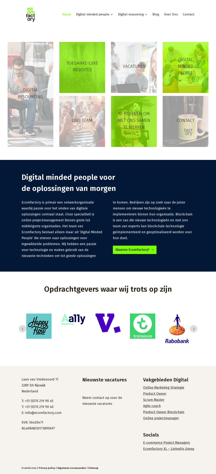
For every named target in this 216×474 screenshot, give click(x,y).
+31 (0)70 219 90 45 (39, 401)
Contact (188, 14)
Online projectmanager (161, 418)
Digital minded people (92, 14)
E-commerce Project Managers (166, 443)
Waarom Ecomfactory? (132, 250)
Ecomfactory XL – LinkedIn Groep (168, 449)
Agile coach (152, 406)
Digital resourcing (131, 14)
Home (66, 14)
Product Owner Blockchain (163, 412)
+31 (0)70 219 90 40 (39, 407)
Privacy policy (47, 468)
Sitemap (93, 468)
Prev (22, 328)
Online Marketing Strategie (163, 388)
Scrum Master (153, 400)
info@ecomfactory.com (43, 413)
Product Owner (154, 394)
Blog (155, 14)
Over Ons (171, 14)
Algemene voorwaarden (71, 468)
